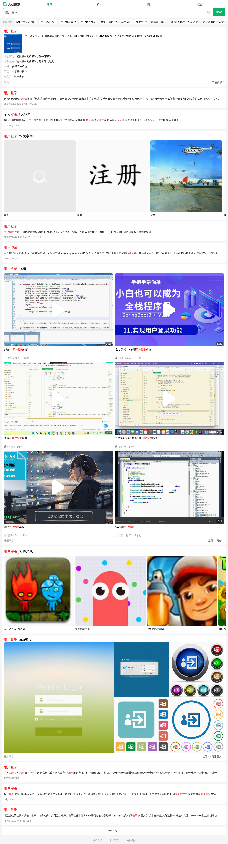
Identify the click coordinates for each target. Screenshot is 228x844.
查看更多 (217, 82)
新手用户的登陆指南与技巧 (151, 22)
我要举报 (131, 840)
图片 (150, 4)
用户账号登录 (88, 22)
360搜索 (12, 4)
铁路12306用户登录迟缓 (184, 22)
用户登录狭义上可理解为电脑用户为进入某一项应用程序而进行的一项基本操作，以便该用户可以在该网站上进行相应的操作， (94, 36)
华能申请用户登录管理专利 (116, 22)
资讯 (99, 4)
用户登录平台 (48, 22)
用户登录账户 (68, 22)
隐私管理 (114, 840)
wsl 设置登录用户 (25, 22)
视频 (200, 4)
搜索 (219, 12)
